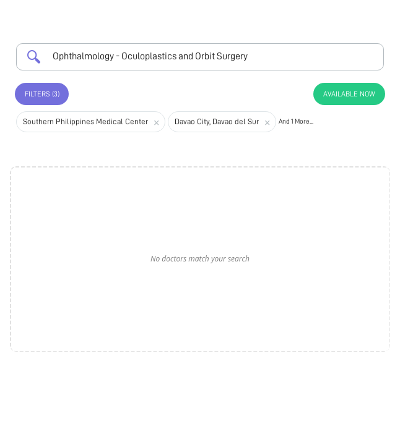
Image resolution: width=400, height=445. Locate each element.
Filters (42, 94)
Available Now (349, 94)
